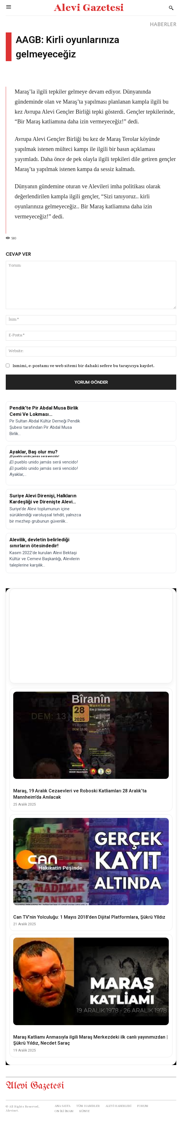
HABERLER (163, 24)
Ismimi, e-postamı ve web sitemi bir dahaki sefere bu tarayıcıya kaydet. (83, 365)
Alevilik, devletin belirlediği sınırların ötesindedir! (39, 542)
